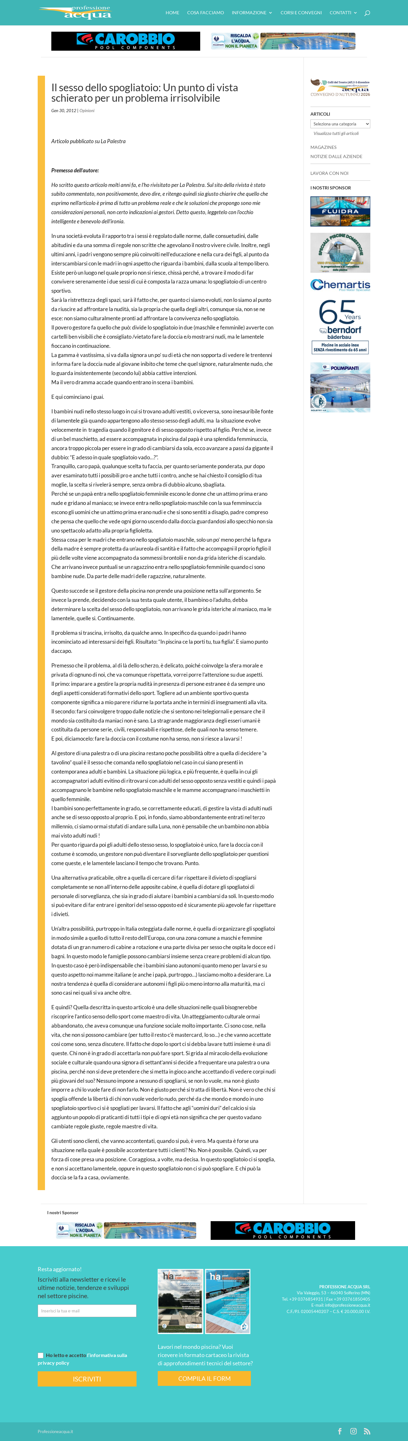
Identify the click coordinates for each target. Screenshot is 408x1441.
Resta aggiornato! (60, 1269)
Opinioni (87, 110)
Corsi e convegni (301, 12)
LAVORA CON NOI (329, 173)
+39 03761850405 (352, 1298)
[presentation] (86, 1334)
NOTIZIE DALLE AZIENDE (336, 156)
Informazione (249, 12)
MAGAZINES (323, 147)
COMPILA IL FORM (204, 1378)
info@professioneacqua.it (347, 1305)
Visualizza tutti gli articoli (336, 133)
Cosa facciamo (205, 12)
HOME (172, 12)
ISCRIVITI (87, 1379)
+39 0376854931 (306, 1298)
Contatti (340, 12)
